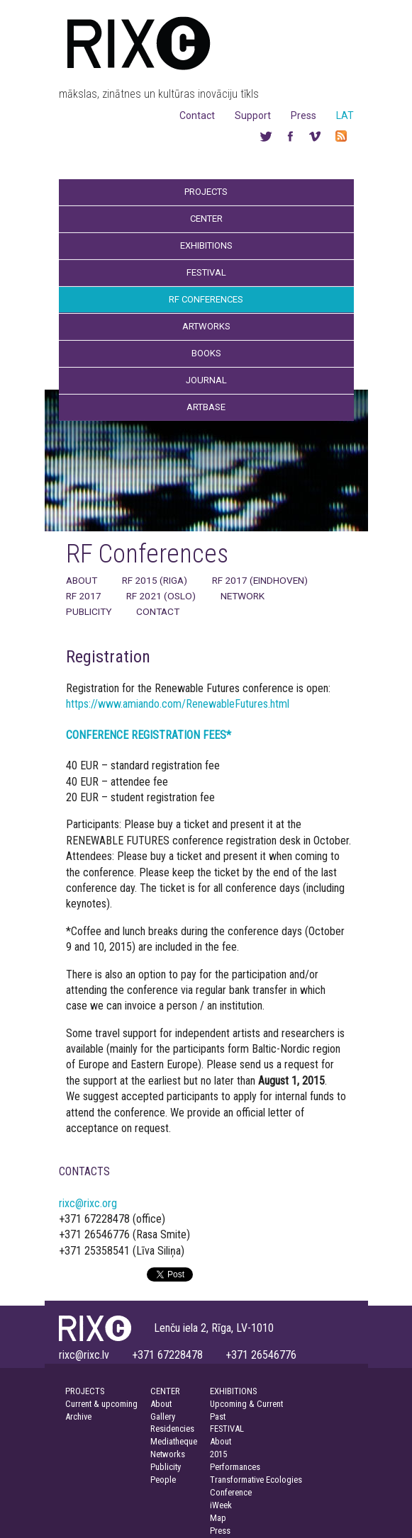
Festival (206, 272)
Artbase (206, 407)
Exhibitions (206, 245)
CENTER (165, 1391)
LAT (345, 115)
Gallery (162, 1416)
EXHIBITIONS (233, 1391)
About (81, 580)
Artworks (206, 326)
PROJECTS (84, 1391)
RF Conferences (206, 299)
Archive (78, 1416)
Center (206, 218)
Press (303, 115)
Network (243, 595)
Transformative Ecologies (256, 1479)
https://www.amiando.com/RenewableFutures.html (177, 704)
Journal (206, 380)
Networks (167, 1454)
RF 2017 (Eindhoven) (260, 580)
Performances (235, 1466)
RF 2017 (83, 595)
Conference (231, 1492)
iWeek (221, 1505)
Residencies (172, 1428)
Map (218, 1517)
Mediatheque (173, 1441)
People (163, 1479)
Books (206, 353)
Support (253, 115)
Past (218, 1416)
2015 (218, 1454)
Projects (206, 191)
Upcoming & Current (246, 1403)
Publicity (88, 611)
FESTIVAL (227, 1428)
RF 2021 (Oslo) (161, 595)
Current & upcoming (101, 1403)
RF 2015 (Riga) (154, 580)
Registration (108, 657)
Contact (197, 115)
